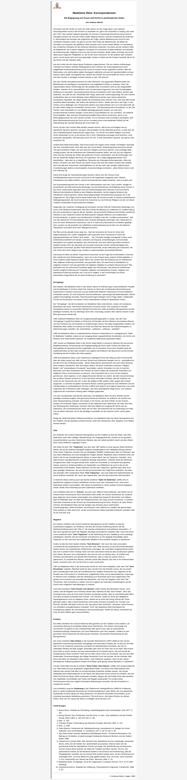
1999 (57, 8)
